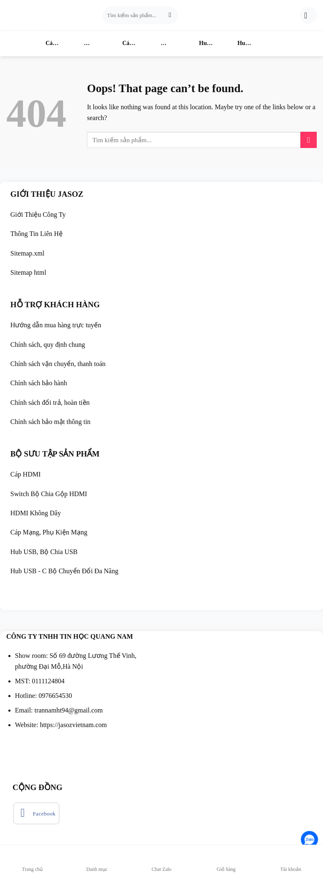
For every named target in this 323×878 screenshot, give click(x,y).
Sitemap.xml (27, 253)
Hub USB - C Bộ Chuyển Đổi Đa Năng (64, 570)
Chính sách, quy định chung (47, 344)
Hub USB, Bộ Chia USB (44, 551)
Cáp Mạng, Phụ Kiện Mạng (48, 532)
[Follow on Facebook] (36, 813)
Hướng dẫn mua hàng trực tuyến (56, 325)
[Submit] (170, 15)
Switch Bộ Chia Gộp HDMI (48, 493)
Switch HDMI (75, 44)
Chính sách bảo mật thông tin (51, 421)
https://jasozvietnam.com (73, 724)
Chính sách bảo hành (38, 382)
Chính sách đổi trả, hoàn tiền (50, 402)
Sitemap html (28, 272)
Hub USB (196, 44)
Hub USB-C (234, 44)
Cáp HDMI (42, 44)
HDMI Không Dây (158, 44)
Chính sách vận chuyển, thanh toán (58, 363)
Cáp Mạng (119, 44)
